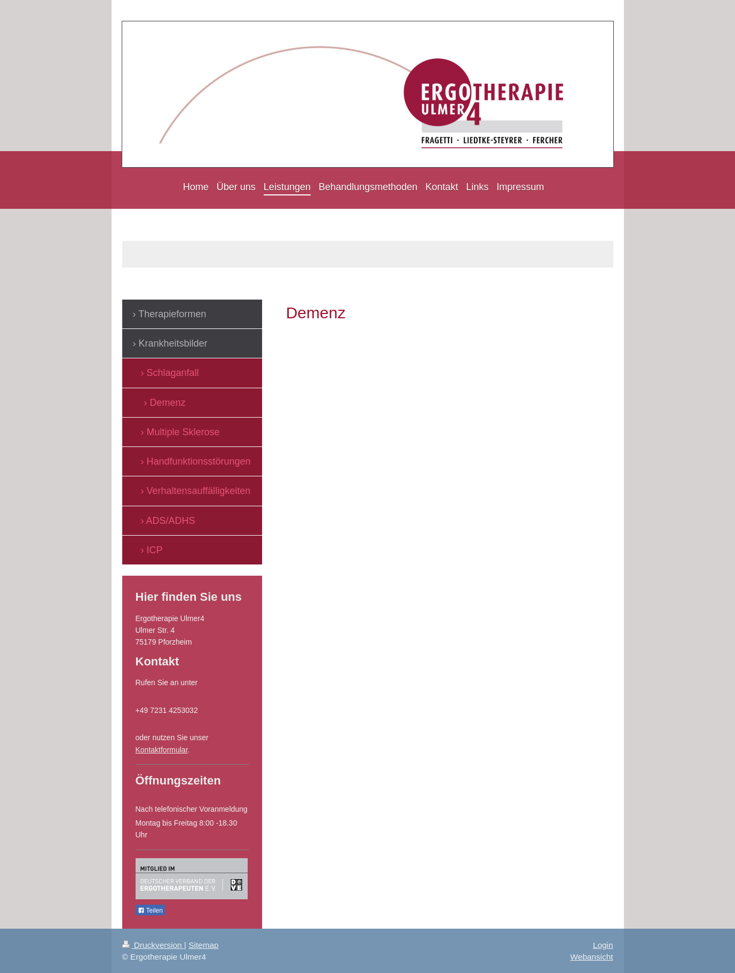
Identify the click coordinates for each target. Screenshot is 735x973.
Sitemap (203, 945)
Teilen (150, 910)
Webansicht (591, 956)
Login (603, 945)
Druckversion (153, 945)
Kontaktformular (162, 750)
